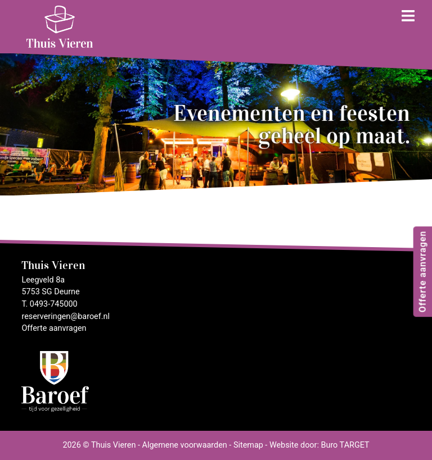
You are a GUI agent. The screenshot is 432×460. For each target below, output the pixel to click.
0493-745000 (54, 304)
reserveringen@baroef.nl (65, 316)
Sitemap (248, 445)
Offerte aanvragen (422, 271)
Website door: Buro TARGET (319, 445)
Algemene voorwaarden (184, 445)
